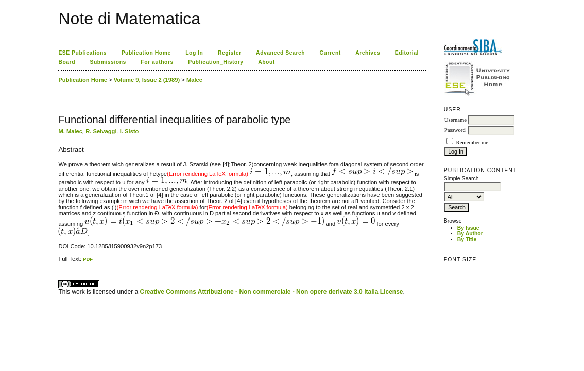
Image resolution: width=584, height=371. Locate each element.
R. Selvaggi (100, 131)
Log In (194, 53)
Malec (194, 80)
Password (455, 130)
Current (330, 53)
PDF (88, 259)
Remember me (472, 142)
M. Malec (70, 131)
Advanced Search (280, 53)
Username (455, 120)
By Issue (468, 228)
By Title (466, 239)
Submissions (108, 62)
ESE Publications (82, 53)
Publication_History (215, 62)
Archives (367, 53)
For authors (157, 62)
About (266, 62)
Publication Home (146, 53)
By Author (470, 234)
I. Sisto (129, 131)
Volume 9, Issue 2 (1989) (147, 80)
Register (230, 53)
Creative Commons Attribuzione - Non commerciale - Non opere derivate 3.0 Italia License (271, 291)
